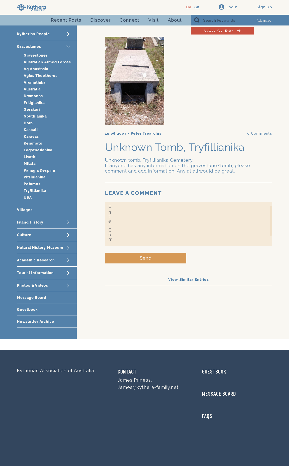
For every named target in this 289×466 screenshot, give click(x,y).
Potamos (32, 184)
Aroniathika (35, 82)
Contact (127, 372)
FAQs (207, 416)
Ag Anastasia (36, 69)
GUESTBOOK (214, 372)
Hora (28, 123)
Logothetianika (38, 150)
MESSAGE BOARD (219, 394)
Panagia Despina (39, 170)
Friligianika (34, 103)
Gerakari (32, 109)
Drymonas (33, 96)
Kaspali (31, 130)
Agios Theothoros (41, 76)
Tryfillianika (35, 191)
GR (196, 7)
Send (146, 258)
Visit (153, 20)
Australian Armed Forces (47, 62)
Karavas (31, 136)
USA (28, 197)
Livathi (30, 157)
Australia (32, 89)
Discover (100, 20)
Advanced (264, 20)
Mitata (30, 163)
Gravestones (36, 55)
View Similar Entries (188, 279)
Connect (129, 20)
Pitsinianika (35, 177)
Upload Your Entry (222, 30)
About (175, 20)
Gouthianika (35, 116)
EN (188, 7)
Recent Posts (66, 20)
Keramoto (33, 143)
